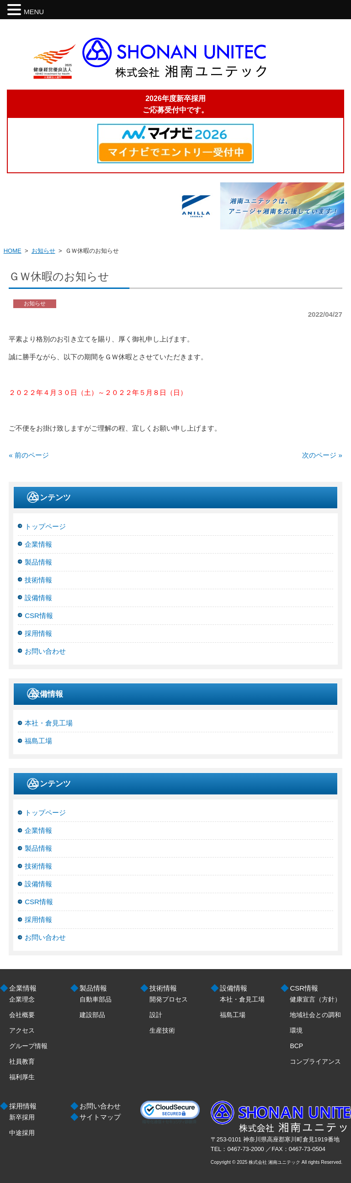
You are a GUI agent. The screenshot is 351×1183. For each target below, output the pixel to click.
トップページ (45, 526)
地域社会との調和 (315, 1014)
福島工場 (38, 741)
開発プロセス (168, 999)
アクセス (22, 1030)
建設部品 (92, 1014)
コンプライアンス (315, 1061)
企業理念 (22, 999)
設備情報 (38, 598)
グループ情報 (28, 1046)
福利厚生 (22, 1077)
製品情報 (38, 562)
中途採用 (22, 1132)
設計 (155, 1014)
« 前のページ (29, 455)
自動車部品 (96, 999)
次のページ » (322, 455)
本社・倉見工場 (49, 723)
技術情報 (38, 580)
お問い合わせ (45, 651)
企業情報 (38, 544)
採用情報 (38, 633)
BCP (296, 1046)
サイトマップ (100, 1117)
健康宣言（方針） (315, 999)
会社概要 (22, 1014)
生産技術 (162, 1030)
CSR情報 (39, 615)
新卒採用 (22, 1117)
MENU (34, 12)
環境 (296, 1030)
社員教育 (22, 1061)
